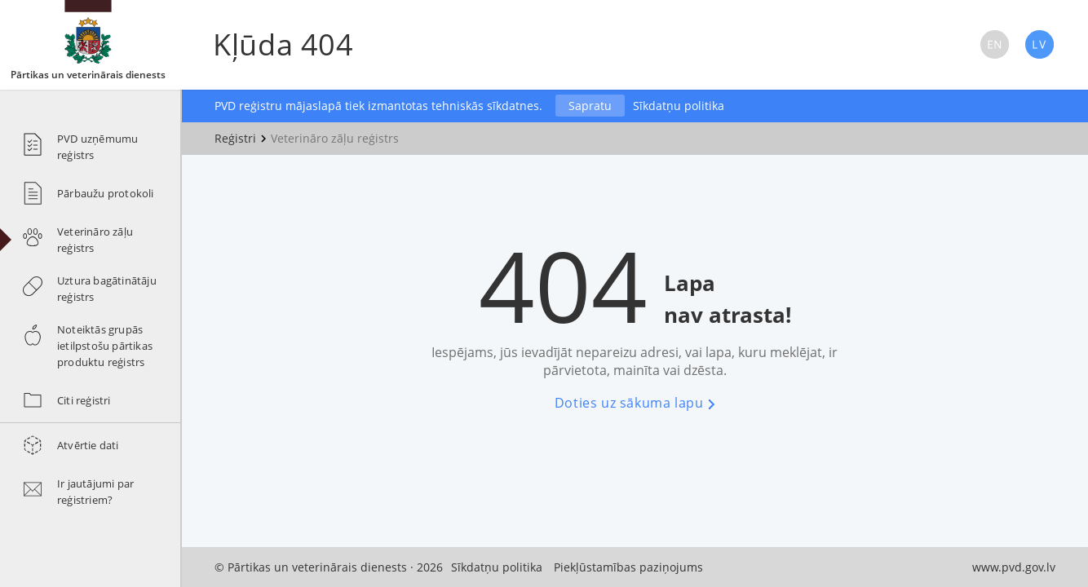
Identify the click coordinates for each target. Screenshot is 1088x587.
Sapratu (590, 105)
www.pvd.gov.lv (1013, 567)
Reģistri (235, 138)
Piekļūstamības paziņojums (628, 567)
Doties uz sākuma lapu (635, 403)
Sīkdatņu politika (678, 105)
